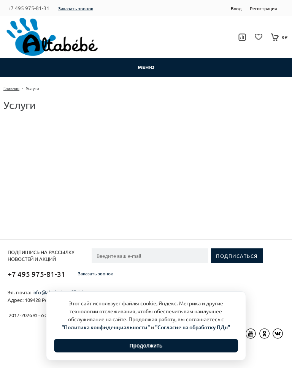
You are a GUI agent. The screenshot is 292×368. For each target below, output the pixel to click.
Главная (11, 88)
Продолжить (146, 346)
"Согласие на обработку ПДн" (192, 327)
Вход (236, 8)
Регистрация (263, 8)
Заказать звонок (75, 8)
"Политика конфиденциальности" (106, 327)
